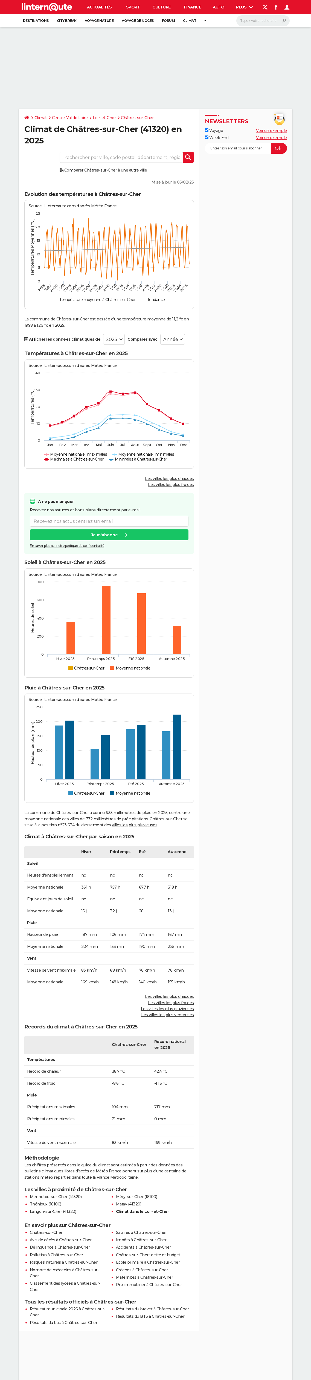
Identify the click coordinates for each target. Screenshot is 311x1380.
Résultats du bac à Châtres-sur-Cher (63, 1322)
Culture (161, 7)
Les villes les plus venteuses (167, 1014)
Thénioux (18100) (45, 1204)
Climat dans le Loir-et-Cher (142, 1211)
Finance (192, 7)
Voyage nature (99, 21)
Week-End (217, 137)
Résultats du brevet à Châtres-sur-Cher (152, 1309)
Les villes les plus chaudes (169, 478)
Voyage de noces (138, 21)
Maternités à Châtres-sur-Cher (144, 1277)
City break (67, 21)
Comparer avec (142, 339)
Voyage (214, 130)
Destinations (36, 21)
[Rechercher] (263, 20)
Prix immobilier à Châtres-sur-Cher (149, 1284)
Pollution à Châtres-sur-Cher (56, 1254)
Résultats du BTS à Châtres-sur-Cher (150, 1316)
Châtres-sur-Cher (137, 117)
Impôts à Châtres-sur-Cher (141, 1239)
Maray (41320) (128, 1204)
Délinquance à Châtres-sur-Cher (60, 1247)
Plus (244, 7)
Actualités (99, 7)
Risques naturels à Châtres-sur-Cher (64, 1262)
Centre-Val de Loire (70, 117)
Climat (189, 21)
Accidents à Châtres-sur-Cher (143, 1247)
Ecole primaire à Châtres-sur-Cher (148, 1262)
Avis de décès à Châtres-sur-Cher (61, 1239)
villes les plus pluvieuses (134, 824)
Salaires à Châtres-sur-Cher (141, 1232)
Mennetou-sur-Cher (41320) (56, 1196)
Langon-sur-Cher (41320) (53, 1211)
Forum (168, 21)
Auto (219, 7)
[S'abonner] (246, 148)
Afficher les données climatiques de (62, 339)
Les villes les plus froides (171, 484)
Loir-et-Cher (104, 117)
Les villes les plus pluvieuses (167, 1008)
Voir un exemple (271, 130)
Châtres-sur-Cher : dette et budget (148, 1254)
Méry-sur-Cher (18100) (136, 1196)
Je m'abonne (104, 534)
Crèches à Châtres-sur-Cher (142, 1269)
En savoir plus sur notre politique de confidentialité (67, 546)
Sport (133, 7)
